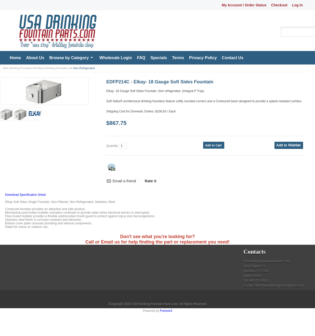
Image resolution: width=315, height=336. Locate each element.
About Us (35, 58)
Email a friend (124, 181)
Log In (297, 5)
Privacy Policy (203, 58)
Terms (178, 58)
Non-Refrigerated (84, 68)
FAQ (141, 58)
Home (15, 58)
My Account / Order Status (244, 5)
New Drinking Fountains (18, 68)
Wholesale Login (115, 58)
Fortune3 (166, 311)
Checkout (279, 5)
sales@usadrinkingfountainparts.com (279, 285)
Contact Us (232, 58)
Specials (158, 58)
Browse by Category (69, 58)
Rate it (150, 181)
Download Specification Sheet (25, 195)
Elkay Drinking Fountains (53, 68)
